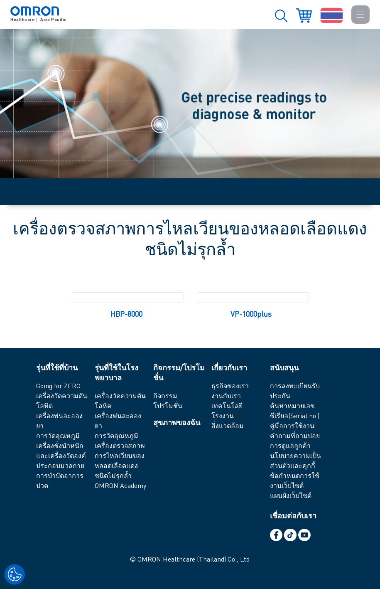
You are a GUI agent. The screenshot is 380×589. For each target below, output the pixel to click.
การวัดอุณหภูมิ (58, 435)
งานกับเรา (226, 395)
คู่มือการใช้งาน (292, 425)
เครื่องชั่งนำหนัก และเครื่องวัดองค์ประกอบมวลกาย (61, 455)
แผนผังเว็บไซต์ (290, 495)
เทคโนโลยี (227, 405)
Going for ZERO (58, 385)
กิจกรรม (165, 395)
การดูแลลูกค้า (290, 445)
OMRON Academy (120, 485)
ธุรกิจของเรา (230, 385)
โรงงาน (222, 415)
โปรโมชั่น (167, 405)
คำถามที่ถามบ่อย (295, 435)
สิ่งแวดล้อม (227, 425)
